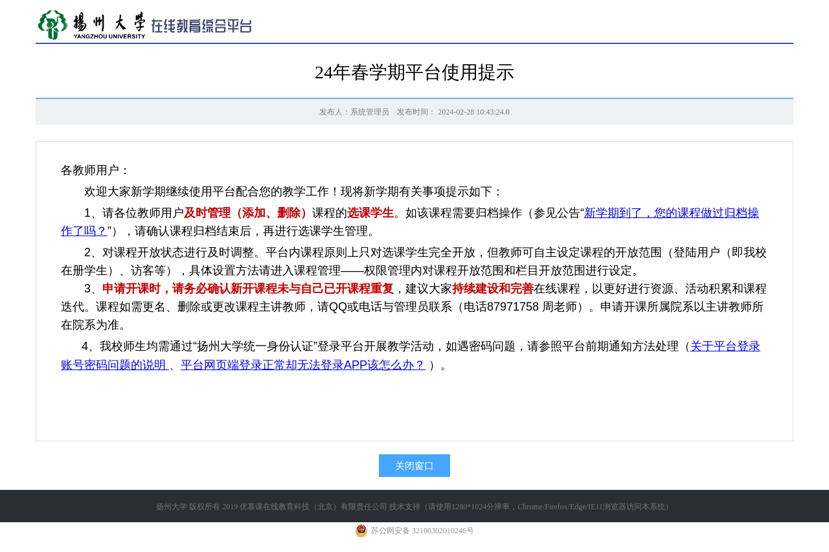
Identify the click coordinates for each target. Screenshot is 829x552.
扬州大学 (171, 506)
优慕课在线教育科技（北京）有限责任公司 (313, 506)
